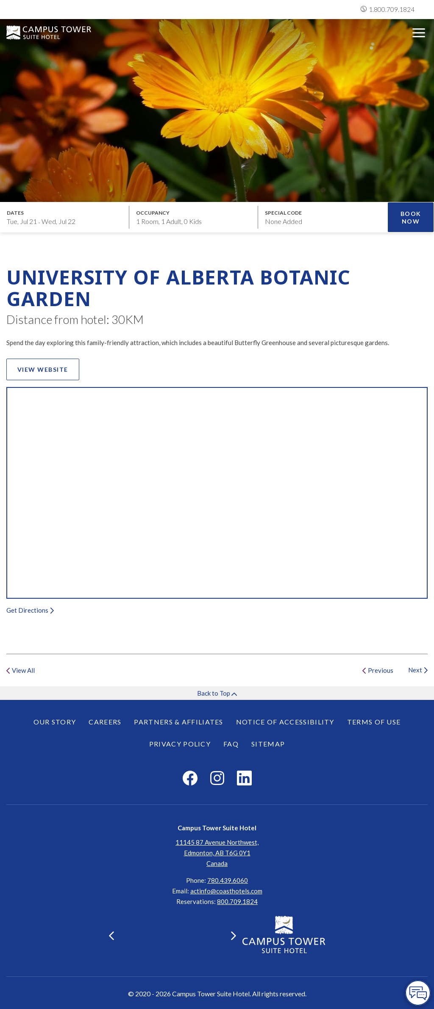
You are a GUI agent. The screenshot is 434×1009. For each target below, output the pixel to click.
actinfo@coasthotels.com (226, 891)
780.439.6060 (227, 880)
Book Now (411, 217)
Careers (105, 722)
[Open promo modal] (322, 217)
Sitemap (268, 744)
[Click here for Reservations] (237, 901)
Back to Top (217, 693)
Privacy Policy (180, 744)
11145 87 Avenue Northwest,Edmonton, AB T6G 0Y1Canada (217, 852)
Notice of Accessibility (285, 722)
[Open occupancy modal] (194, 217)
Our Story (54, 722)
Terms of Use (374, 722)
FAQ (231, 744)
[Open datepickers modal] (64, 217)
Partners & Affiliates (178, 722)
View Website (48, 371)
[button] (111, 936)
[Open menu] (418, 32)
